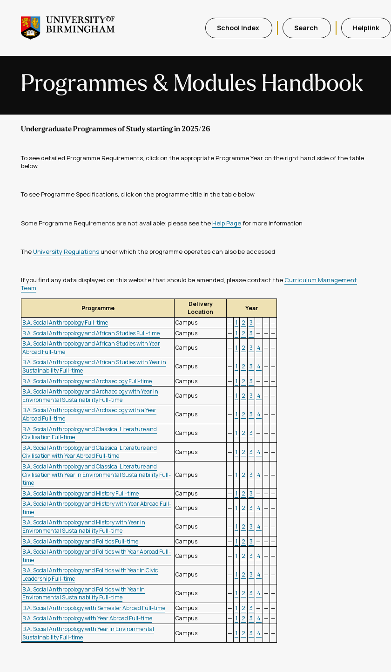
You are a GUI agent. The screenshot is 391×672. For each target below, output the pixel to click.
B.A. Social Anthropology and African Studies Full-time (91, 333)
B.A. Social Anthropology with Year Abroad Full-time (87, 618)
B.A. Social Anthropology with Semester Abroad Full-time (93, 608)
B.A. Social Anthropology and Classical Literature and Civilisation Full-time (89, 433)
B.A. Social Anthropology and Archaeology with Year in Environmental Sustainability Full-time (90, 395)
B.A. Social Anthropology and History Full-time (80, 493)
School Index (239, 27)
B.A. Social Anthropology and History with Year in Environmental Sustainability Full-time (83, 526)
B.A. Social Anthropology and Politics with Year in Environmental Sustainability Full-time (83, 593)
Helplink (366, 27)
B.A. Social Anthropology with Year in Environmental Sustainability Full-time (88, 633)
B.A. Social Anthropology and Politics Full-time (80, 541)
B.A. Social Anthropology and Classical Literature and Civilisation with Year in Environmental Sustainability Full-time (96, 474)
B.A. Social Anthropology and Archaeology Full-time (87, 381)
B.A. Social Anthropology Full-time (65, 322)
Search (306, 27)
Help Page (226, 223)
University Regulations (66, 251)
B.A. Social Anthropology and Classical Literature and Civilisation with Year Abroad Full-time (89, 452)
